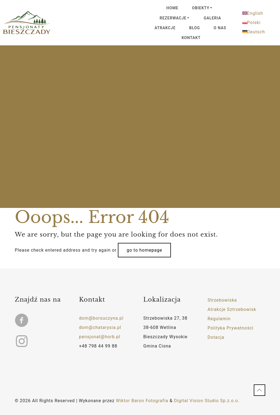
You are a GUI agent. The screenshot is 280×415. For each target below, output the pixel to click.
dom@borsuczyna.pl (101, 318)
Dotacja (216, 337)
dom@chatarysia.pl (100, 327)
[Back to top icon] (259, 390)
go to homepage (144, 250)
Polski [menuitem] (254, 22)
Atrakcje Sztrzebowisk (232, 309)
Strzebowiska (222, 300)
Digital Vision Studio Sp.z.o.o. (206, 400)
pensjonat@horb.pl (99, 336)
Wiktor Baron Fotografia (142, 400)
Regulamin (219, 318)
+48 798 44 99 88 (98, 346)
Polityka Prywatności (230, 328)
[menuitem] (259, 13)
